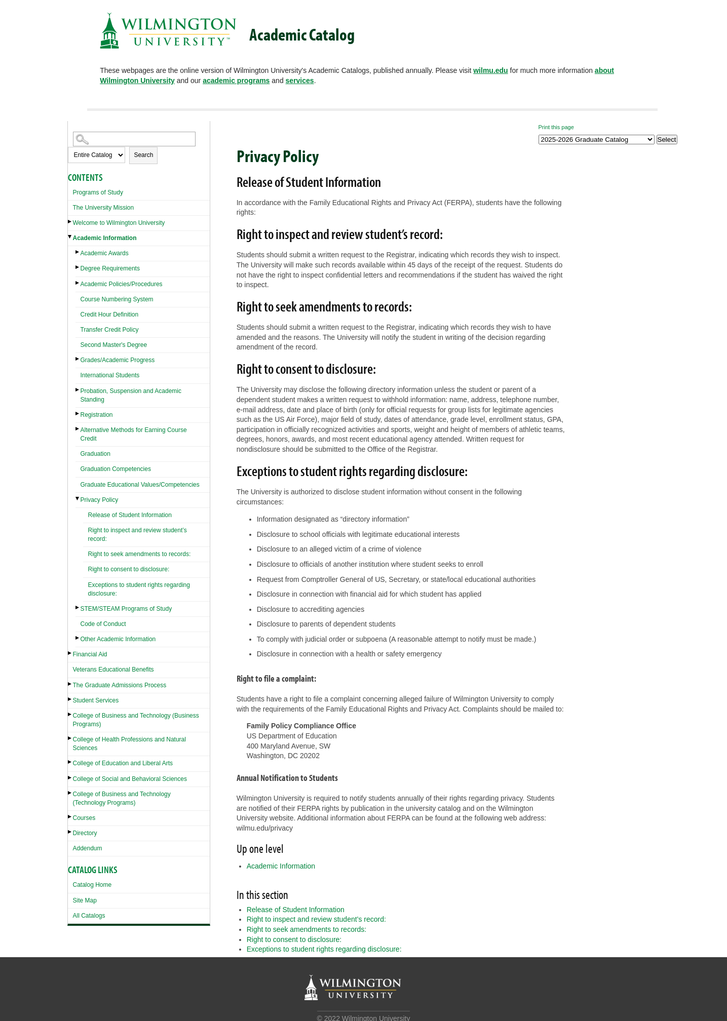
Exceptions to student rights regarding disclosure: (139, 589)
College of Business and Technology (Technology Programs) (122, 798)
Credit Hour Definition (110, 314)
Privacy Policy (100, 499)
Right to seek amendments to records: (139, 554)
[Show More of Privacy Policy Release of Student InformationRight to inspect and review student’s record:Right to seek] (78, 498)
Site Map (85, 900)
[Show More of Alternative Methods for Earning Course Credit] (78, 428)
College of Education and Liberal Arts (123, 763)
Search (143, 155)
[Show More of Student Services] (70, 699)
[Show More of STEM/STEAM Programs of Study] (78, 607)
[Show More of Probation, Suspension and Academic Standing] (78, 389)
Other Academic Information (118, 639)
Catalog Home (92, 884)
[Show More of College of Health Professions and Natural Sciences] (70, 738)
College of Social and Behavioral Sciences (130, 778)
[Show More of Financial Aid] (70, 653)
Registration (97, 414)
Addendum (87, 848)
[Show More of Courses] (70, 816)
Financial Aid (90, 654)
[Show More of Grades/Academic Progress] (78, 359)
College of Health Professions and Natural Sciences (129, 744)
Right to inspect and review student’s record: (137, 534)
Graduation (95, 453)
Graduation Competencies (116, 469)
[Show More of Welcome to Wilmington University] (70, 221)
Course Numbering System (117, 299)
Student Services (96, 700)
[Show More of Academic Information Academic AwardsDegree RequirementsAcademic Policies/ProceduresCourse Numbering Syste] (70, 236)
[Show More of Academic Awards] (78, 252)
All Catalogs (89, 915)
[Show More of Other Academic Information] (78, 638)
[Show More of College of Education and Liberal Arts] (70, 762)
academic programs (236, 80)
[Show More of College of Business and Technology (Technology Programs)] (70, 793)
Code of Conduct (103, 623)
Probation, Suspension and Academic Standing (131, 395)
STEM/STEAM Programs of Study (126, 608)
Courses (84, 817)
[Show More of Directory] (70, 832)
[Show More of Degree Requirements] (78, 267)
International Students (110, 375)
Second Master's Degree (114, 344)
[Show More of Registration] (78, 413)
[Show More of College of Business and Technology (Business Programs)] (70, 714)
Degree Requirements (110, 268)
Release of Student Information (130, 515)
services (300, 80)
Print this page (556, 127)
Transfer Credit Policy (110, 329)
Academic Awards (105, 253)
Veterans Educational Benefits (113, 669)
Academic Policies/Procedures (122, 284)
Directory (85, 833)
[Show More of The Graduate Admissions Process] (70, 684)
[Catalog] (597, 139)
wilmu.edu (490, 70)
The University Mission (103, 207)
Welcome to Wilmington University (119, 222)
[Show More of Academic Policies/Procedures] (78, 283)
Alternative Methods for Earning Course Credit (134, 434)
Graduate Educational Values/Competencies (140, 484)
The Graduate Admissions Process (120, 685)
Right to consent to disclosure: (129, 569)
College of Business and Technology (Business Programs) (136, 720)
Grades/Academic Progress (118, 360)
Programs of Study (98, 192)
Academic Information (105, 238)
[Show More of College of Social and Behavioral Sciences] (70, 777)
